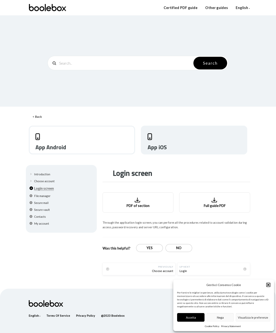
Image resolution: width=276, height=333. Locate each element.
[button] (268, 285)
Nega (220, 317)
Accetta (191, 317)
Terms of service (58, 315)
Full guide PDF (215, 202)
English (243, 8)
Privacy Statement (231, 326)
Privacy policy (85, 315)
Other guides (216, 8)
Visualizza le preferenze (253, 317)
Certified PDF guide (181, 8)
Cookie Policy (212, 326)
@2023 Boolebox (113, 315)
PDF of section (138, 202)
